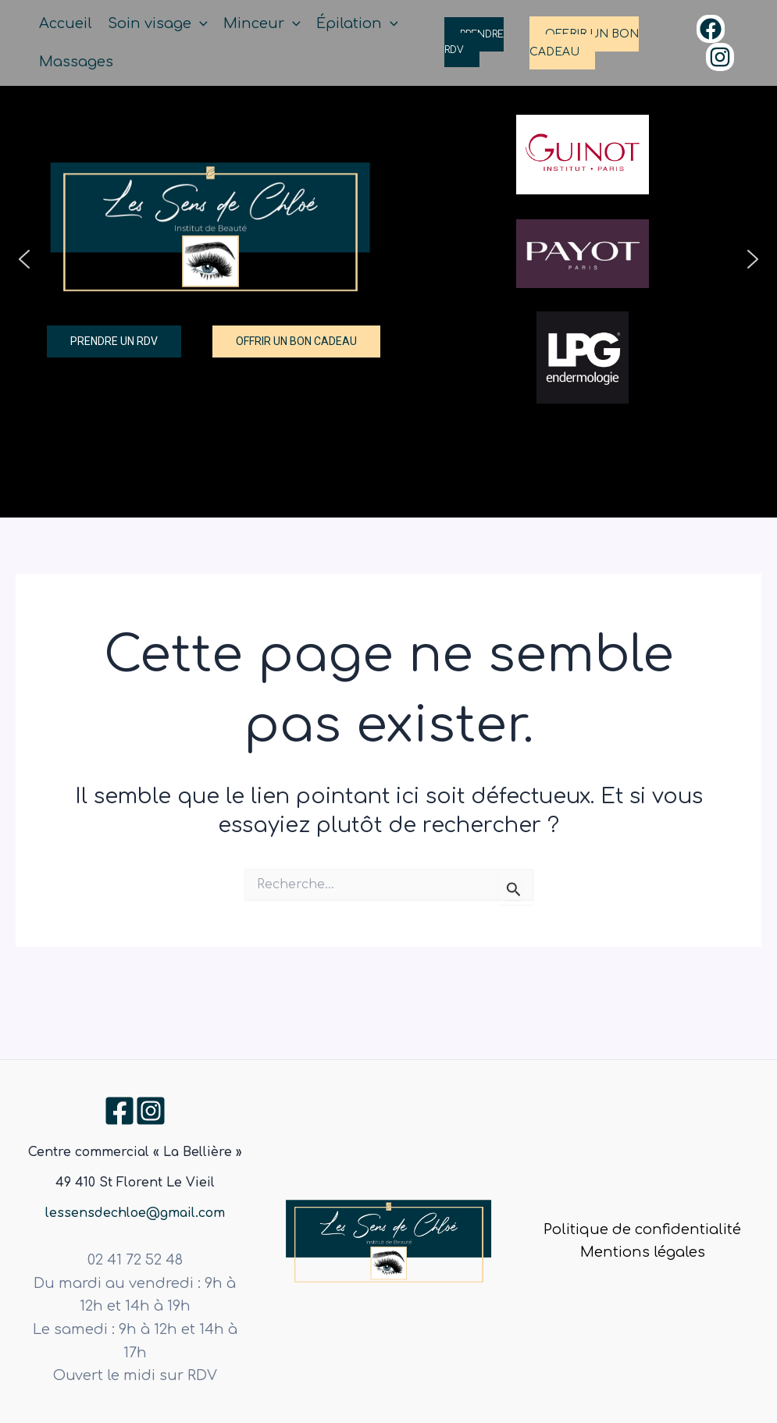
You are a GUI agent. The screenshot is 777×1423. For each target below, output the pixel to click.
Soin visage (158, 23)
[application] (199, 23)
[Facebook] (711, 29)
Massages (76, 61)
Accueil (65, 23)
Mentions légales (642, 1252)
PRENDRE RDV (474, 42)
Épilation (357, 23)
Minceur (262, 23)
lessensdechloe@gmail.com (135, 1213)
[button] (24, 259)
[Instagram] (720, 57)
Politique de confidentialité (642, 1229)
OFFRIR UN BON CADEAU (584, 43)
